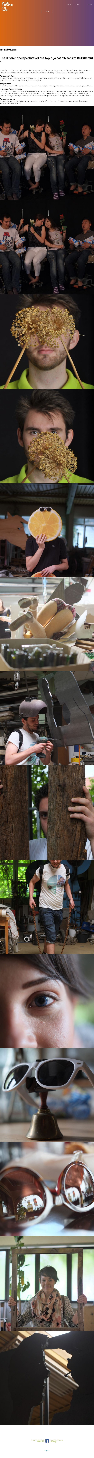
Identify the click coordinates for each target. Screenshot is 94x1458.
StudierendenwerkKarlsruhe (37, 1441)
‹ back (47, 11)
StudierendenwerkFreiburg (56, 1441)
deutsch (90, 4)
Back (1, 1427)
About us (70, 4)
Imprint (47, 1450)
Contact (77, 4)
